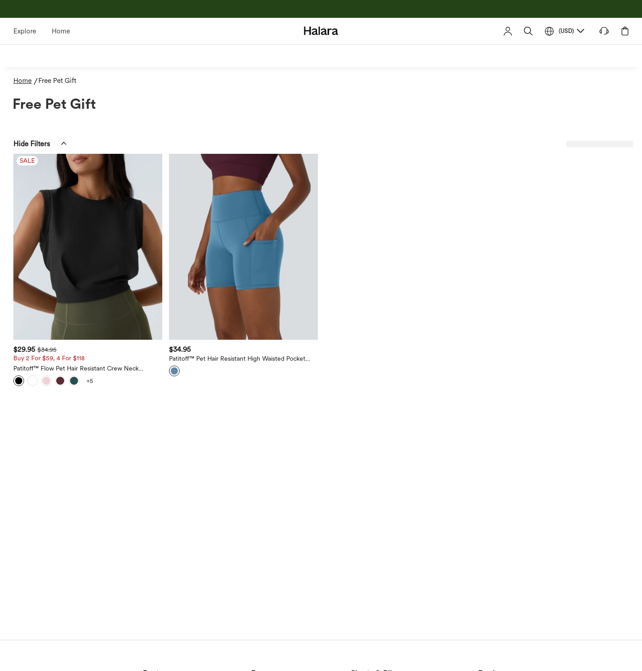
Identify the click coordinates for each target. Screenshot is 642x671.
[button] (528, 31)
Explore (24, 31)
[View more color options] (90, 381)
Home (61, 31)
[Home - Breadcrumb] (25, 81)
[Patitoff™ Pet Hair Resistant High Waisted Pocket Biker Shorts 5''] (243, 247)
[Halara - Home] (321, 30)
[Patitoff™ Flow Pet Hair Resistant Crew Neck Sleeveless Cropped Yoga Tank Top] (87, 247)
